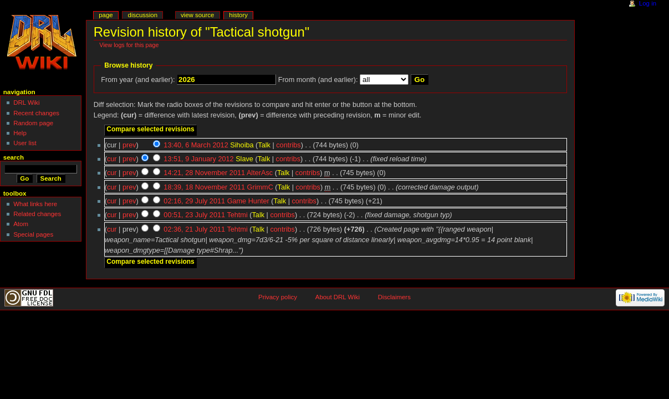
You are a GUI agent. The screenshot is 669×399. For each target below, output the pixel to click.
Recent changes (36, 113)
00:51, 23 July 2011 (194, 215)
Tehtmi (237, 215)
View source (197, 15)
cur (112, 159)
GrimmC (260, 187)
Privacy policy (277, 297)
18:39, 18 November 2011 (204, 187)
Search (13, 157)
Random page (33, 123)
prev (129, 145)
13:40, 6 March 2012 (196, 145)
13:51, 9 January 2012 (198, 159)
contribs (288, 145)
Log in (647, 3)
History (238, 15)
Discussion (142, 15)
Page (106, 15)
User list (24, 143)
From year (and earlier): (138, 80)
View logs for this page (129, 45)
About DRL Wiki (337, 297)
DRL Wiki (26, 102)
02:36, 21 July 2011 (194, 229)
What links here (35, 204)
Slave (244, 159)
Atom (20, 224)
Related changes (37, 214)
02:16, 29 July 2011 (194, 201)
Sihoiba (241, 145)
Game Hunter (248, 201)
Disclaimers (394, 297)
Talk (264, 145)
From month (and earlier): (318, 80)
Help (20, 133)
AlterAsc (260, 173)
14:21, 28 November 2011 (204, 173)
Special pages (33, 234)
